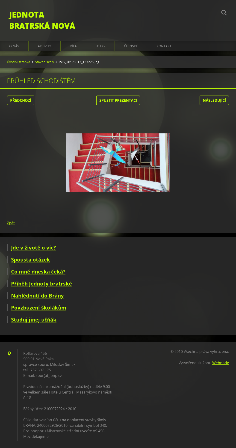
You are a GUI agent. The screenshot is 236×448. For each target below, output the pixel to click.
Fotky (100, 46)
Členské (131, 46)
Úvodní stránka (18, 62)
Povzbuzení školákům (38, 307)
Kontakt (163, 46)
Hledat (224, 13)
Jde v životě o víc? (33, 247)
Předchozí (20, 100)
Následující (214, 100)
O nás (14, 46)
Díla (73, 46)
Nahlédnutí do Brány (37, 295)
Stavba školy (44, 62)
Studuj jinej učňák (33, 319)
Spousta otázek (30, 259)
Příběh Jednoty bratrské (41, 283)
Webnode (220, 362)
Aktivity (44, 46)
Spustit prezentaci (118, 100)
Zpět (11, 223)
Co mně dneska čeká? (38, 271)
